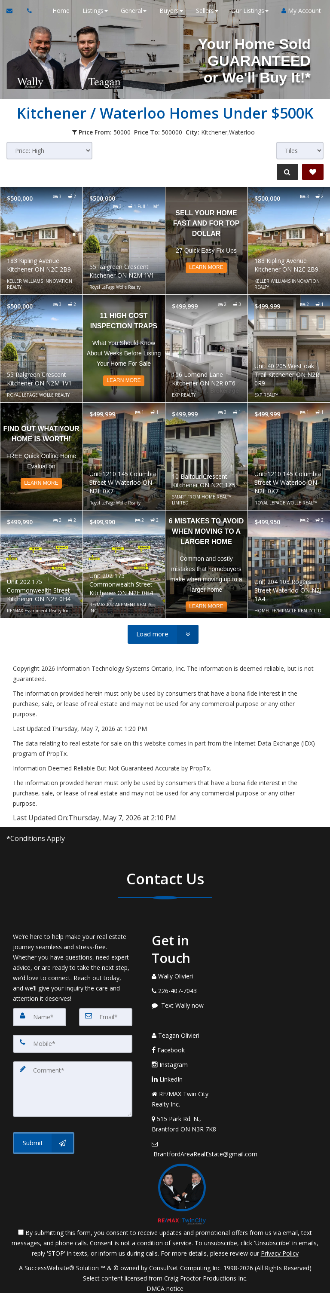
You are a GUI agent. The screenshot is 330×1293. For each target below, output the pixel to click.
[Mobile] (72, 1042)
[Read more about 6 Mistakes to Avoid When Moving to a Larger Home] (206, 564)
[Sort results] (49, 150)
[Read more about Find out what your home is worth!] (41, 456)
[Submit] (43, 1137)
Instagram (170, 1059)
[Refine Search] (285, 172)
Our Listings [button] (246, 10)
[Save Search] (313, 172)
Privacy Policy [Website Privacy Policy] (280, 1248)
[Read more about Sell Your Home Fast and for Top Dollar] (206, 240)
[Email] (105, 1016)
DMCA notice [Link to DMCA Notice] (165, 1283)
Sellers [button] (203, 10)
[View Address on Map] (188, 1118)
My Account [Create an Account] (297, 10)
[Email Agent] (13, 10)
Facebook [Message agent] (168, 1044)
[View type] (300, 150)
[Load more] (163, 634)
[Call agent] (27, 10)
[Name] (39, 1016)
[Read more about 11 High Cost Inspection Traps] (124, 348)
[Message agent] (188, 1005)
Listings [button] (91, 10)
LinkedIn (167, 1074)
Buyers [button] (167, 10)
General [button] (130, 10)
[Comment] (72, 1085)
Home (57, 10)
